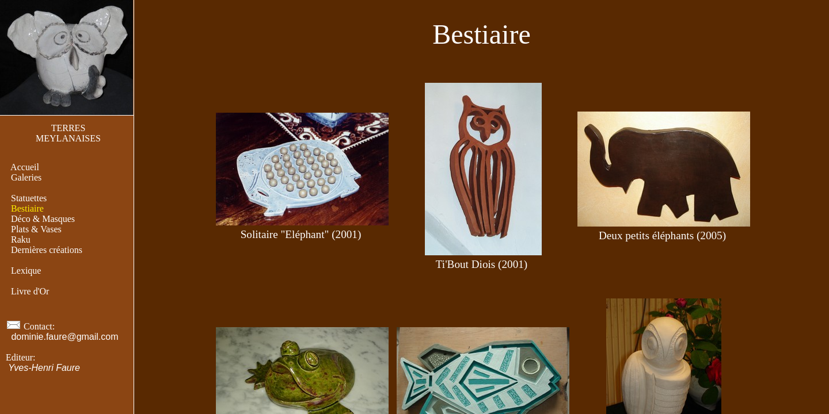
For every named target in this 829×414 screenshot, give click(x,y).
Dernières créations (47, 250)
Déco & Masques (43, 219)
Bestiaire (27, 208)
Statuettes (29, 198)
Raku (21, 239)
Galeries (26, 177)
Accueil (25, 167)
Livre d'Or (30, 291)
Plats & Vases (36, 229)
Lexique (26, 270)
